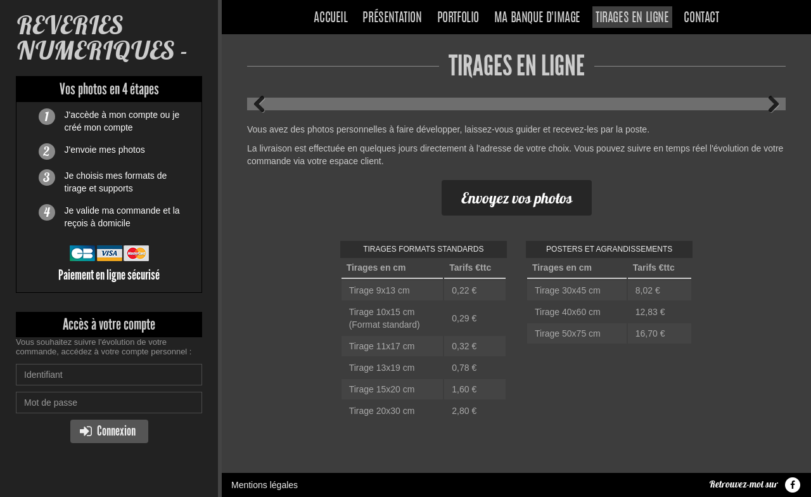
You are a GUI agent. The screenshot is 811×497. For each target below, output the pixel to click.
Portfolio (458, 18)
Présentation (391, 18)
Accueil (330, 18)
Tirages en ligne (632, 18)
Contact (701, 18)
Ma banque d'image (537, 18)
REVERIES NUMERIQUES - (102, 38)
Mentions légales (264, 485)
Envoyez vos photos (516, 197)
